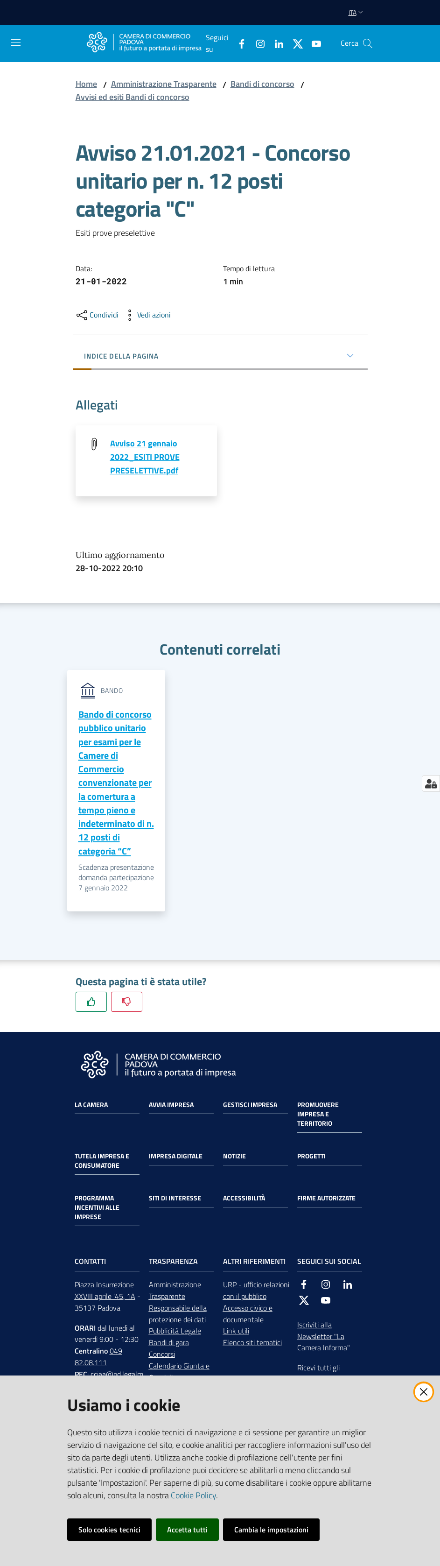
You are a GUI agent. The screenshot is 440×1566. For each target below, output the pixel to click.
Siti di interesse (175, 1199)
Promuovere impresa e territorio (318, 1115)
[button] (367, 43)
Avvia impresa (171, 1105)
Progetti (311, 1157)
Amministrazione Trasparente (164, 84)
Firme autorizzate (326, 1199)
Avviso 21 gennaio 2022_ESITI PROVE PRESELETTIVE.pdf (145, 457)
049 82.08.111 (98, 1357)
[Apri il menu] (15, 42)
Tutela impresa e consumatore (102, 1161)
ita (357, 12)
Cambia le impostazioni (271, 1529)
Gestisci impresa (250, 1105)
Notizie (234, 1157)
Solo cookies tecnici (109, 1529)
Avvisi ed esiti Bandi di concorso (132, 97)
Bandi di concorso (262, 84)
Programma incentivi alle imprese (97, 1208)
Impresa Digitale (176, 1157)
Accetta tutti (187, 1529)
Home (86, 84)
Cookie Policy (193, 1495)
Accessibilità (244, 1199)
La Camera (91, 1105)
